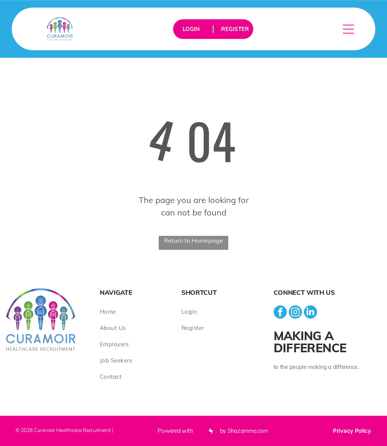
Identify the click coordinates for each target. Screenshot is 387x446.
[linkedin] (310, 313)
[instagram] (295, 313)
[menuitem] (140, 312)
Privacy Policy (352, 430)
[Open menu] (348, 29)
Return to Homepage (193, 240)
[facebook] (280, 313)
